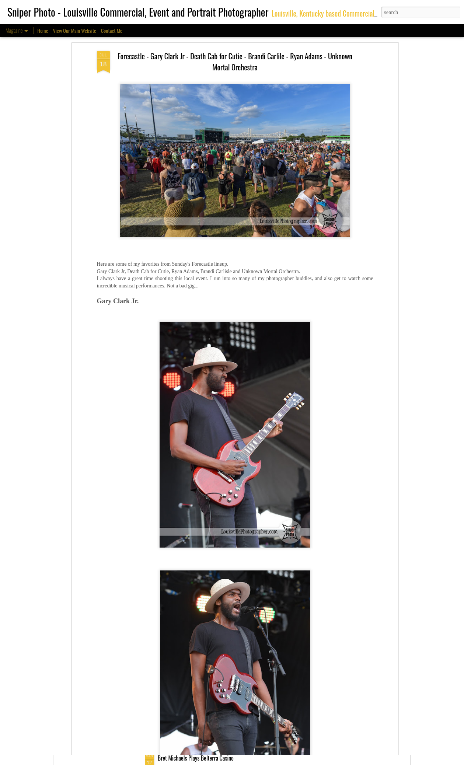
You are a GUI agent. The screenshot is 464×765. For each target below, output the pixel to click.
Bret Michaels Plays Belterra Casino (196, 758)
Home (42, 30)
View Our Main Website (74, 30)
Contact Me (111, 30)
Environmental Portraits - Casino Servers (201, 674)
